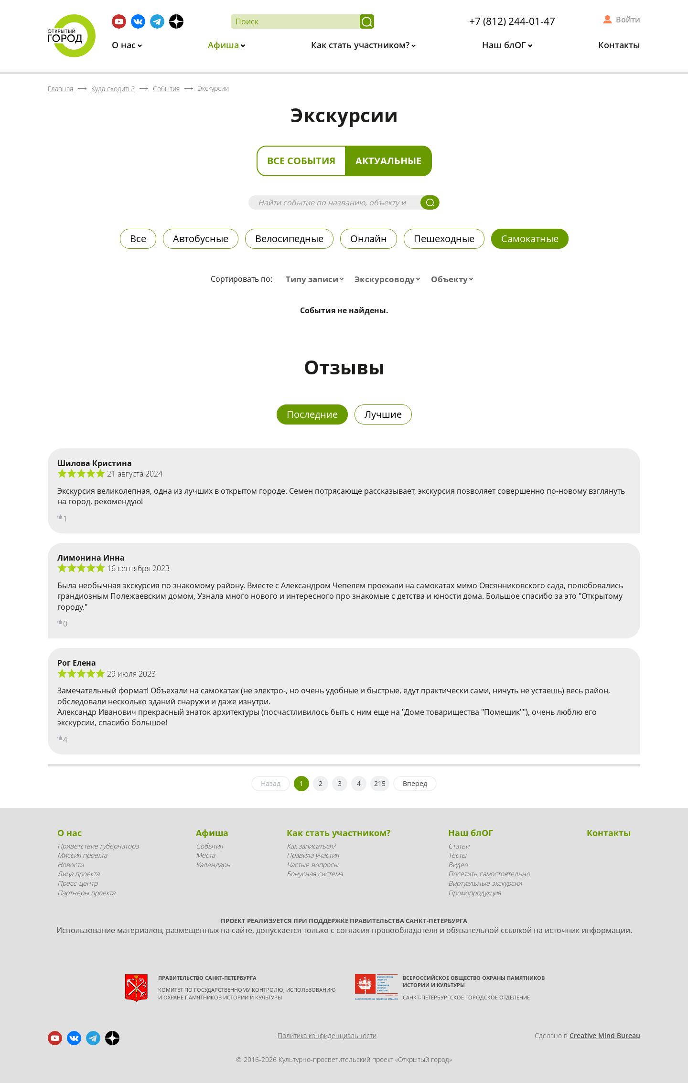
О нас (125, 45)
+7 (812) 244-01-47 (512, 21)
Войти (628, 19)
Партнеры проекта (86, 892)
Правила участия (313, 855)
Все (138, 238)
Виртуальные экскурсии (485, 883)
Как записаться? (311, 845)
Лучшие (383, 414)
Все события (301, 160)
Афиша (224, 45)
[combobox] (317, 279)
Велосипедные (289, 238)
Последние (312, 414)
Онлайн (368, 238)
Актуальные (388, 160)
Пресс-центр (77, 883)
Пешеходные (444, 238)
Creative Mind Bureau (605, 1035)
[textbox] (317, 279)
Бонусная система (315, 873)
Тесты (457, 855)
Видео (458, 864)
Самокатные (530, 238)
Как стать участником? (361, 45)
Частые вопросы (312, 864)
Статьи (458, 845)
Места (205, 855)
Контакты (619, 45)
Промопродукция (474, 892)
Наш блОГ (505, 45)
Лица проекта (78, 873)
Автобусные (200, 238)
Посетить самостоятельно (489, 873)
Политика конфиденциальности (327, 1035)
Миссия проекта (82, 855)
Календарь (213, 864)
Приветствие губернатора (98, 845)
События (209, 845)
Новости (70, 864)
